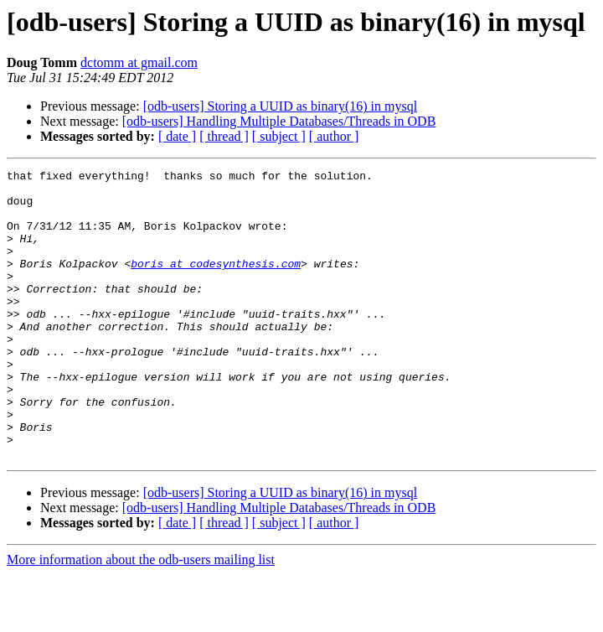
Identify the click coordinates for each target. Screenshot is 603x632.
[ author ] (334, 136)
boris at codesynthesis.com (216, 283)
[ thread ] (224, 136)
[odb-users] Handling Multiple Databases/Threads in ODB (279, 121)
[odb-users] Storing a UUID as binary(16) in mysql (280, 106)
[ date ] (177, 136)
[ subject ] (279, 136)
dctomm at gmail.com (139, 62)
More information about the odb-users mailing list (141, 617)
